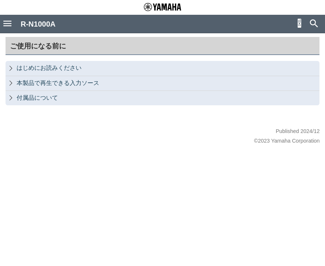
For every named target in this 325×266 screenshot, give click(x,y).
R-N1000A (38, 24)
